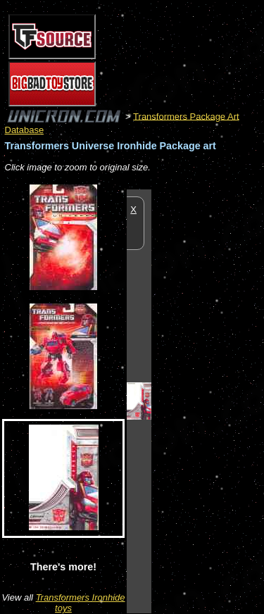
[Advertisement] (207, 400)
